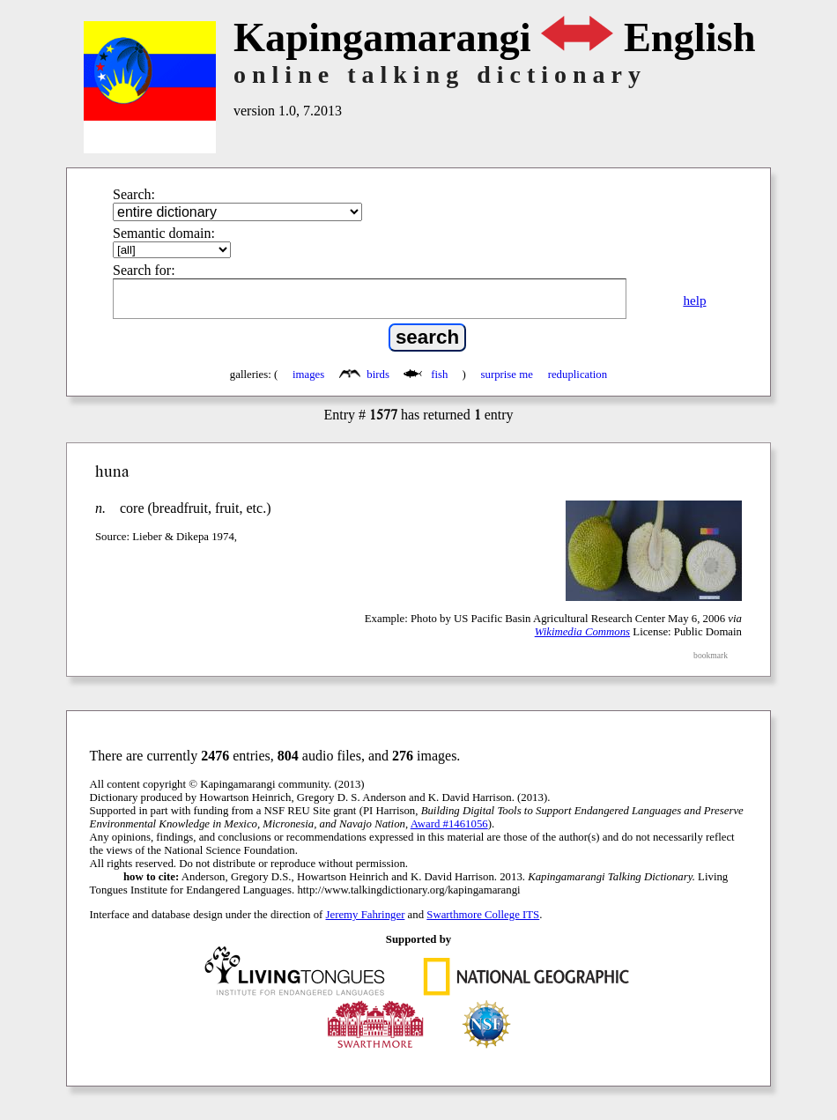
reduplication (578, 374)
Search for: (144, 270)
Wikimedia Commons (582, 632)
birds (365, 374)
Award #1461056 (449, 824)
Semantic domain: (164, 233)
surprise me (507, 374)
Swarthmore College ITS (482, 915)
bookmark (710, 655)
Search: (134, 194)
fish (427, 374)
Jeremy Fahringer (365, 915)
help (694, 300)
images (308, 374)
